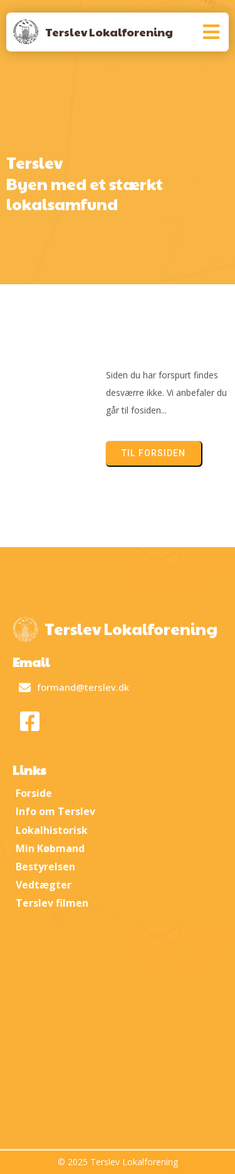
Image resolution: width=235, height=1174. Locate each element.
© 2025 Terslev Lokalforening (118, 1162)
